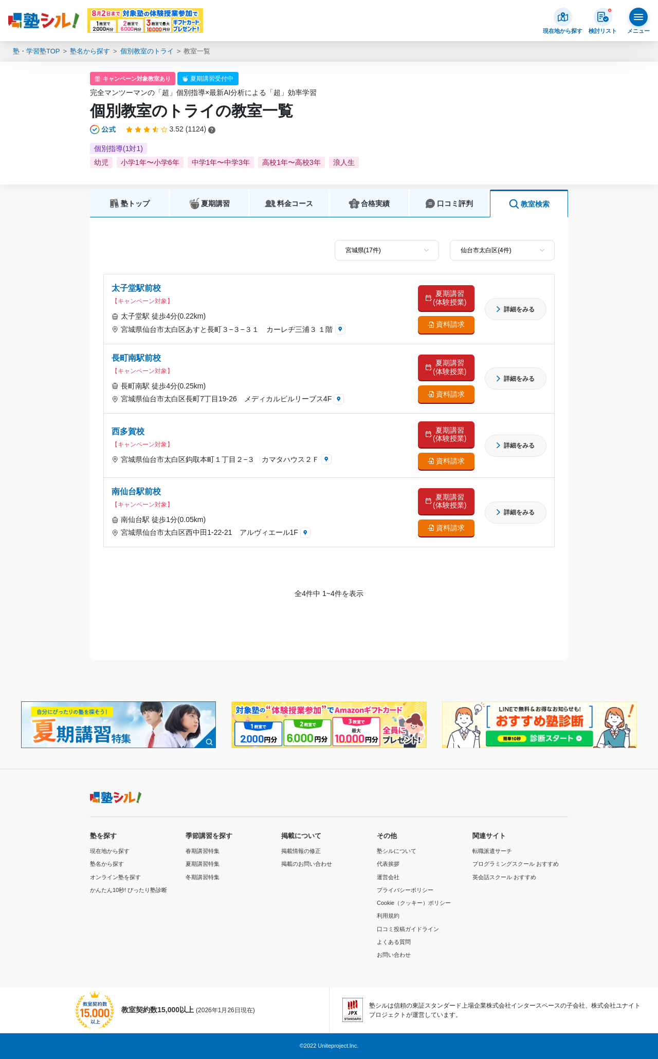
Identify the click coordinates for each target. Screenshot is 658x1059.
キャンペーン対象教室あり (137, 79)
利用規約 (388, 916)
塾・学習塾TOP (36, 51)
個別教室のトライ (147, 51)
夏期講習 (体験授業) (449, 297)
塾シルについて (396, 851)
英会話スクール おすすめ (504, 877)
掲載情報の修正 (301, 851)
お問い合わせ (394, 955)
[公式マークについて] (103, 129)
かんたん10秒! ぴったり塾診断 (128, 890)
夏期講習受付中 (211, 78)
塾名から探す (90, 51)
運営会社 (388, 877)
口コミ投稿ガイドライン (408, 929)
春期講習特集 (203, 851)
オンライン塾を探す (115, 877)
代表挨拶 (388, 864)
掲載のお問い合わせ (306, 864)
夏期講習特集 (203, 864)
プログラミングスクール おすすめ (515, 864)
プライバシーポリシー (405, 890)
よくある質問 (394, 942)
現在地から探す (110, 851)
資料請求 (450, 324)
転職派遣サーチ (492, 851)
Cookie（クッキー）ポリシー (414, 903)
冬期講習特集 (203, 877)
